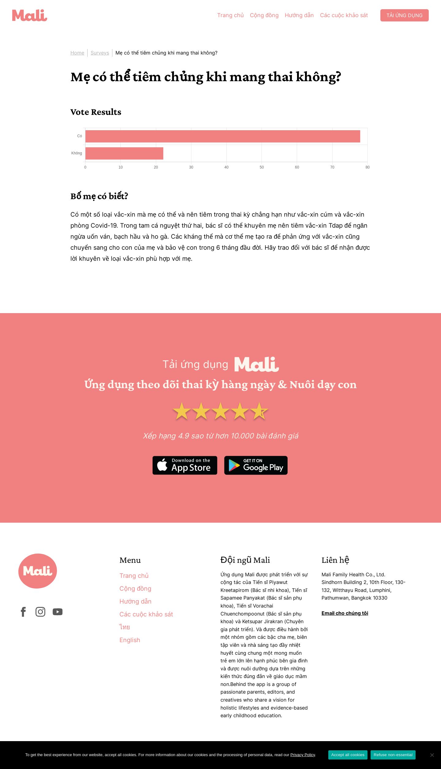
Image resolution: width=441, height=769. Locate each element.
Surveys (100, 53)
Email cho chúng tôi (345, 613)
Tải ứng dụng (404, 15)
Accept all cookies (348, 754)
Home (77, 53)
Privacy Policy (302, 754)
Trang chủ (230, 15)
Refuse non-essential (393, 754)
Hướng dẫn (299, 15)
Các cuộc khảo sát (344, 15)
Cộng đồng (264, 15)
